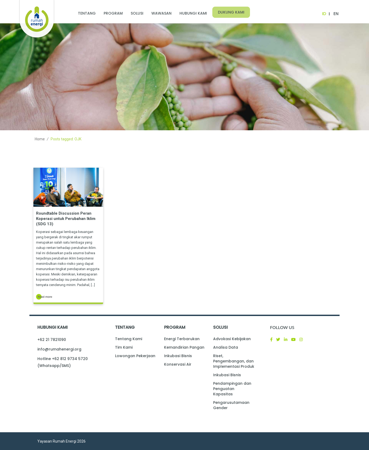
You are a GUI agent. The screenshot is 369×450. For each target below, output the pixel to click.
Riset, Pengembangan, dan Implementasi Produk (233, 361)
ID (324, 14)
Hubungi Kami (193, 13)
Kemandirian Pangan (184, 347)
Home (40, 139)
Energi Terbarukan (182, 338)
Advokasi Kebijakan (232, 338)
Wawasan (161, 13)
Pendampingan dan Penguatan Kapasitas (232, 389)
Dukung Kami (231, 12)
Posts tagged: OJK (66, 139)
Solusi (137, 13)
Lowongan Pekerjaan (135, 355)
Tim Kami (124, 347)
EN (336, 14)
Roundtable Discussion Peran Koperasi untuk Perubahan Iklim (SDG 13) (65, 218)
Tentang (87, 13)
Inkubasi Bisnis (178, 355)
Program (113, 13)
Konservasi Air (177, 364)
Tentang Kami (128, 338)
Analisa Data (225, 347)
